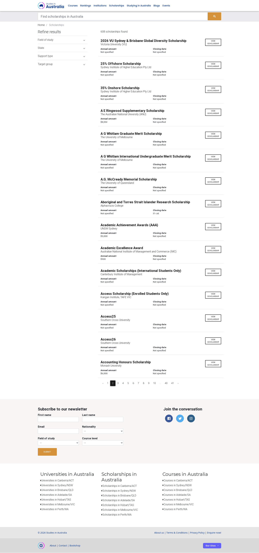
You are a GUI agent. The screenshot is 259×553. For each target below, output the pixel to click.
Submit (47, 452)
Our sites (211, 545)
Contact (63, 545)
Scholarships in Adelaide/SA (118, 500)
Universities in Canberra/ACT (57, 480)
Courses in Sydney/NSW (178, 485)
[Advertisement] (62, 260)
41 (172, 383)
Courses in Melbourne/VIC (179, 504)
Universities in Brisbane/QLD (57, 490)
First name (44, 415)
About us (159, 532)
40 (166, 383)
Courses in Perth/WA (175, 509)
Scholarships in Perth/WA (116, 514)
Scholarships (116, 5)
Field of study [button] (61, 40)
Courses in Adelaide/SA (177, 494)
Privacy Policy (197, 532)
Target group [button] (61, 64)
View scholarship (213, 42)
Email (41, 426)
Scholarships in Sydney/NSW (119, 490)
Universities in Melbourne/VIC (58, 504)
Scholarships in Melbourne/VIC (120, 510)
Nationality (89, 426)
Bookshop (75, 545)
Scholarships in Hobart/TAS (118, 505)
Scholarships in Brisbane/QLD (119, 495)
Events (166, 5)
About (53, 545)
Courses (73, 5)
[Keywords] (123, 16)
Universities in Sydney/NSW (57, 485)
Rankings (85, 5)
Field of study (46, 438)
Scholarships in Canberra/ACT (119, 486)
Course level (89, 438)
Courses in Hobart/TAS (177, 499)
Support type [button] (61, 56)
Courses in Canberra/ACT (178, 480)
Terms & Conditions (177, 532)
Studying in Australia (139, 5)
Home (41, 25)
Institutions (100, 5)
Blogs (156, 5)
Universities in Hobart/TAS (56, 499)
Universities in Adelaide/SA (56, 494)
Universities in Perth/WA (55, 509)
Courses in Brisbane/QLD (178, 490)
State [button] (61, 48)
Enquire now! (214, 532)
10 (154, 383)
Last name (88, 415)
